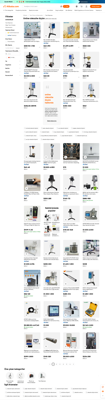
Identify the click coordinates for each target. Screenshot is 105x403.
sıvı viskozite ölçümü (62, 128)
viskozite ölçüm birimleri (45, 388)
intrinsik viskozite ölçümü (31, 128)
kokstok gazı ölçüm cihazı (50, 396)
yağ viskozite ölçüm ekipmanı (79, 388)
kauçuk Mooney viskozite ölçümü (48, 135)
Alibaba (25, 15)
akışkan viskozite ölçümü (78, 128)
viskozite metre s (78, 392)
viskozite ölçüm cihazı (30, 135)
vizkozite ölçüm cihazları (47, 139)
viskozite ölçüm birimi (92, 392)
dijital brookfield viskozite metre (31, 396)
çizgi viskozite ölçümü (66, 135)
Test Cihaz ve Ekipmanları (36, 15)
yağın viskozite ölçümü (29, 388)
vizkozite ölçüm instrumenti (30, 392)
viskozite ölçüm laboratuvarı (48, 392)
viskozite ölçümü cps (81, 135)
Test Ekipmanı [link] (49, 15)
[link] (103, 387)
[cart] (82, 6)
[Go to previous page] (49, 364)
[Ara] (66, 6)
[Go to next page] (73, 364)
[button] (61, 6)
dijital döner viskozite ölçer (12, 396)
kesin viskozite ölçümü (47, 128)
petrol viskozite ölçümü (30, 132)
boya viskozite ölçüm (58, 132)
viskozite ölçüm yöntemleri (12, 388)
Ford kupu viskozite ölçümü (89, 132)
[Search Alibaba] (41, 6)
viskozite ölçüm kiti (65, 396)
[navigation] (12, 190)
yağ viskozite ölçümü (73, 132)
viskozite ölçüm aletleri (61, 388)
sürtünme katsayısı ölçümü (12, 392)
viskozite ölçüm (44, 132)
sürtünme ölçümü (65, 392)
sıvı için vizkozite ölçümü (31, 139)
